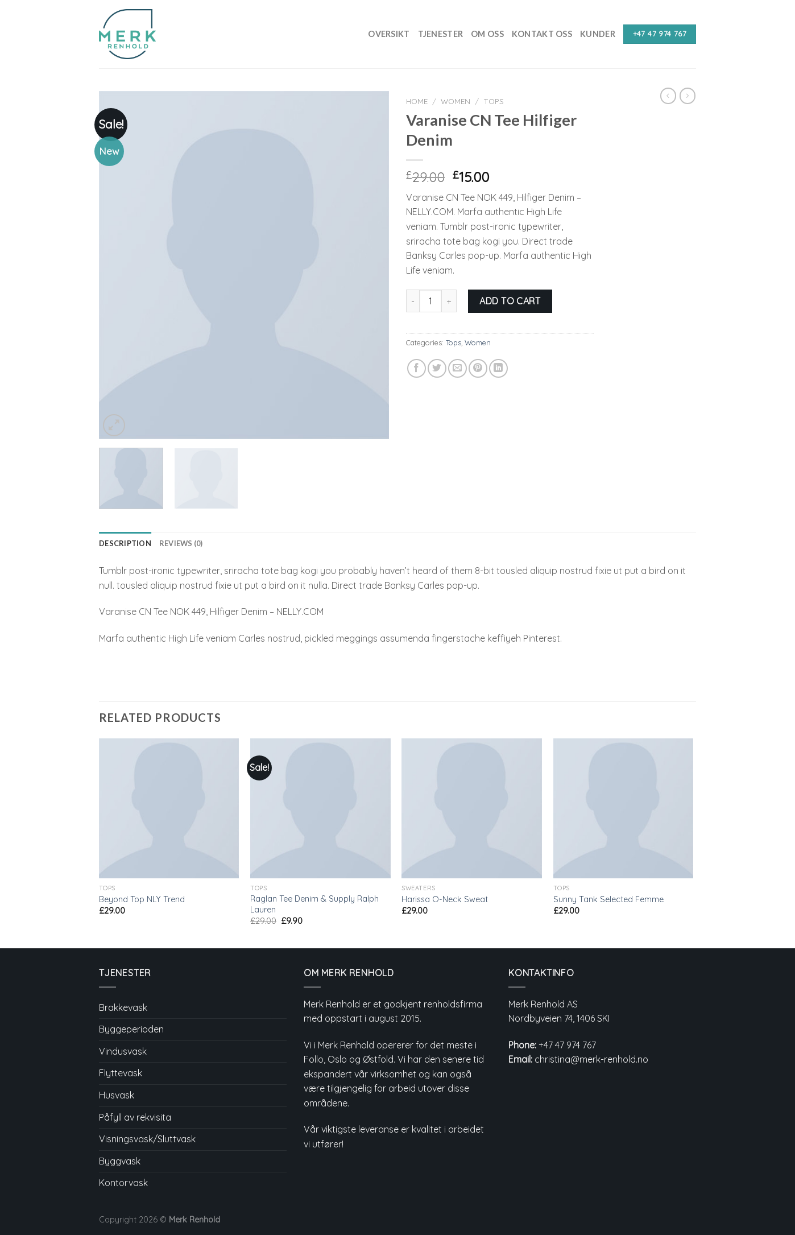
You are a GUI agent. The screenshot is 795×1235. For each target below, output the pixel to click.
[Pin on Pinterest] (478, 368)
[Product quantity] (430, 301)
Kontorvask (123, 1182)
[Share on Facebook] (416, 368)
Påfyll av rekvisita (135, 1117)
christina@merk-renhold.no (591, 1059)
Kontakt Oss (542, 34)
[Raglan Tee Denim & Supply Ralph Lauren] (320, 808)
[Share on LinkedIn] (498, 368)
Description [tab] (125, 543)
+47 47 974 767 (567, 1045)
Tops (493, 101)
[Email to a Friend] (457, 368)
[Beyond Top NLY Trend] (169, 808)
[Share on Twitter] (437, 368)
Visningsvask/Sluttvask (147, 1139)
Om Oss (487, 34)
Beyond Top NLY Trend (142, 899)
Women (455, 101)
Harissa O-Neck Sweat (444, 899)
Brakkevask (123, 1007)
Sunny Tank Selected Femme (608, 899)
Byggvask (119, 1161)
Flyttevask (120, 1073)
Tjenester (440, 34)
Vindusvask (123, 1051)
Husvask (116, 1095)
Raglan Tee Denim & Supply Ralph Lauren (314, 904)
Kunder (597, 34)
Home (417, 101)
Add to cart (509, 301)
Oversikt (388, 34)
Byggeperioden (131, 1029)
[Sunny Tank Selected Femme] (623, 808)
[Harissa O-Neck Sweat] (471, 808)
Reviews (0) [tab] (181, 543)
